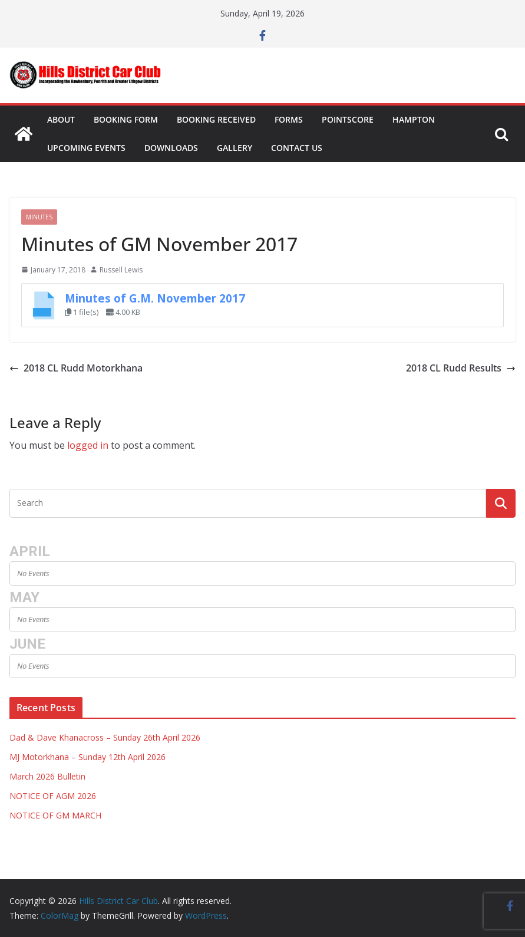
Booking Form (126, 119)
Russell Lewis (121, 270)
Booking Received (216, 119)
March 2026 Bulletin (47, 776)
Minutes (39, 217)
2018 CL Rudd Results (461, 367)
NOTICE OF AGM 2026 (52, 795)
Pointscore (348, 119)
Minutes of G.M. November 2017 (155, 298)
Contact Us (296, 147)
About (61, 119)
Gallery (234, 147)
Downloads (171, 147)
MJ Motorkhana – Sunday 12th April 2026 (87, 756)
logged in (87, 445)
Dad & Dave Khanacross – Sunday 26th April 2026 (104, 737)
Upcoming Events (86, 147)
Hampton (413, 119)
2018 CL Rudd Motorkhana (76, 367)
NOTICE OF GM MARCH (55, 815)
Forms (289, 119)
